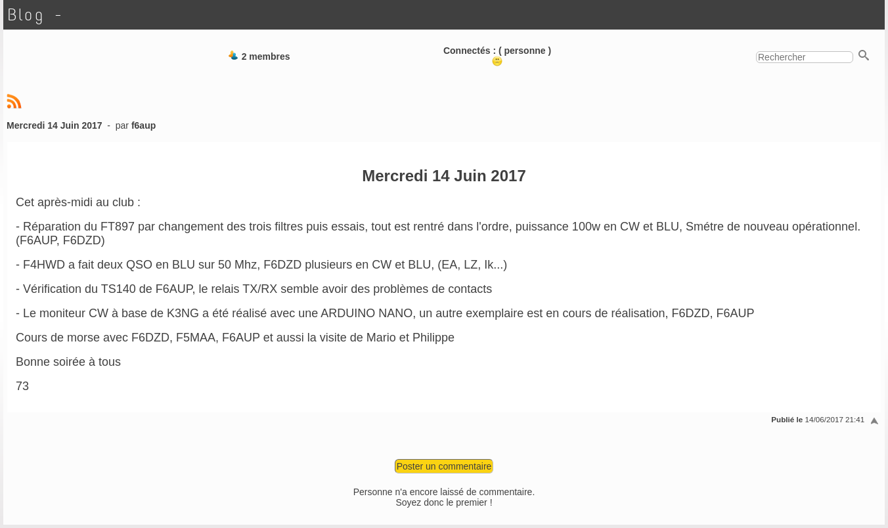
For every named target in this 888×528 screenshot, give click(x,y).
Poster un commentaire (444, 466)
